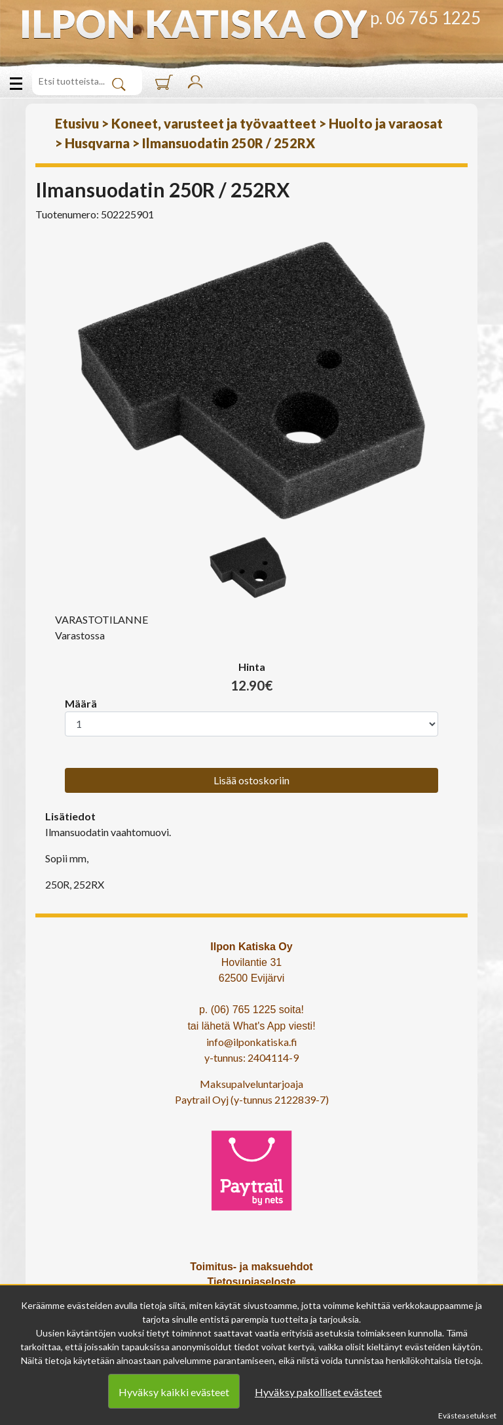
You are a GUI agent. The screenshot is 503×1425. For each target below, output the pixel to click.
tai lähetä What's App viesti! (251, 1026)
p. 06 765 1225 (425, 17)
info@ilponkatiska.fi (251, 1041)
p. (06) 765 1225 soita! (251, 1009)
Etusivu (77, 123)
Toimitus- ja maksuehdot (251, 1266)
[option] (251, 380)
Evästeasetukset (467, 1415)
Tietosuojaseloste (252, 1281)
